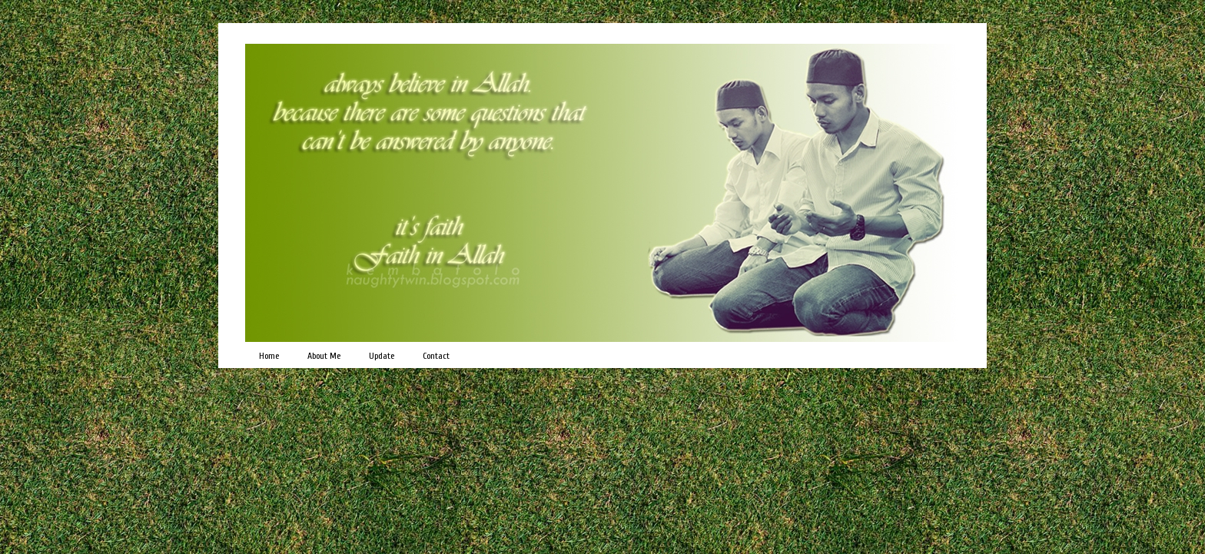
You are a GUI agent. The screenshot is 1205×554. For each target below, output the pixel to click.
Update (381, 355)
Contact (436, 355)
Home (269, 355)
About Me (323, 355)
